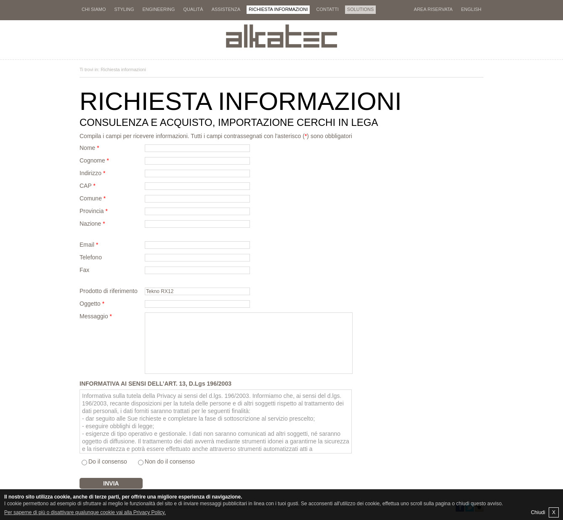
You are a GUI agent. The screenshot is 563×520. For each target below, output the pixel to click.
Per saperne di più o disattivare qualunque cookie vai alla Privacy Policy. (85, 512)
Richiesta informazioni (123, 69)
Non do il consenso (170, 461)
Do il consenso (107, 461)
